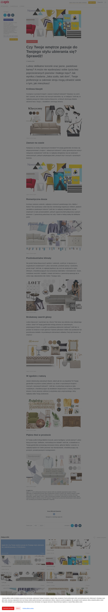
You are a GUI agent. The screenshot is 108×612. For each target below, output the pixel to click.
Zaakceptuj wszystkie (8, 608)
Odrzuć (18, 608)
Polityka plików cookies (28, 608)
